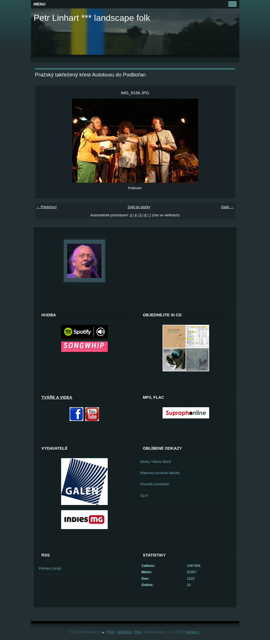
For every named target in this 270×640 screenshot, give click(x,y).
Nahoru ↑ (193, 632)
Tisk (138, 632)
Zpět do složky (138, 207)
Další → (227, 207)
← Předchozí (46, 207)
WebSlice (124, 632)
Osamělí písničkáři (154, 484)
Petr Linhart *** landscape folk (92, 18)
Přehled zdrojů (50, 568)
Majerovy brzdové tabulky (160, 473)
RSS (110, 632)
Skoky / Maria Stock (155, 462)
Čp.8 (143, 495)
